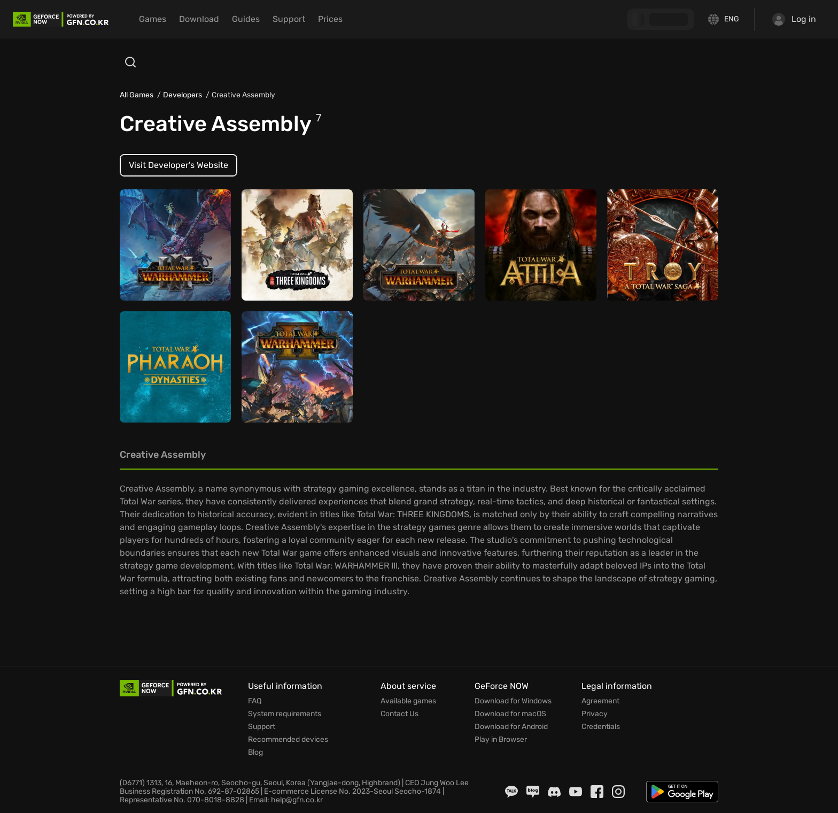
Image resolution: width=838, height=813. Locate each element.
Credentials (600, 727)
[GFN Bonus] (660, 19)
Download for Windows (513, 701)
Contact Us (399, 714)
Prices (330, 19)
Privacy (594, 714)
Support (289, 19)
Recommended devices (288, 739)
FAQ (254, 701)
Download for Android (511, 727)
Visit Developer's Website (178, 165)
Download (199, 19)
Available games (408, 701)
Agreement (600, 701)
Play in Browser (501, 739)
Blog (255, 752)
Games (152, 19)
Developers (182, 94)
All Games (136, 94)
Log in (794, 19)
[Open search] (130, 62)
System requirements (284, 714)
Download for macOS (510, 714)
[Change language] (724, 19)
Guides (246, 19)
